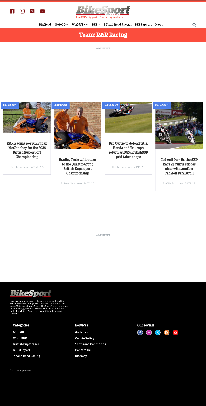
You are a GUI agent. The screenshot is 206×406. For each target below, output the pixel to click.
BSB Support (143, 24)
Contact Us (83, 350)
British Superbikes (26, 344)
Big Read (45, 24)
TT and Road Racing (117, 24)
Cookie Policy (84, 338)
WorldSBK (80, 24)
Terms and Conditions (90, 344)
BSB (96, 24)
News (159, 24)
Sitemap (81, 356)
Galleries (81, 332)
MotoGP (61, 24)
